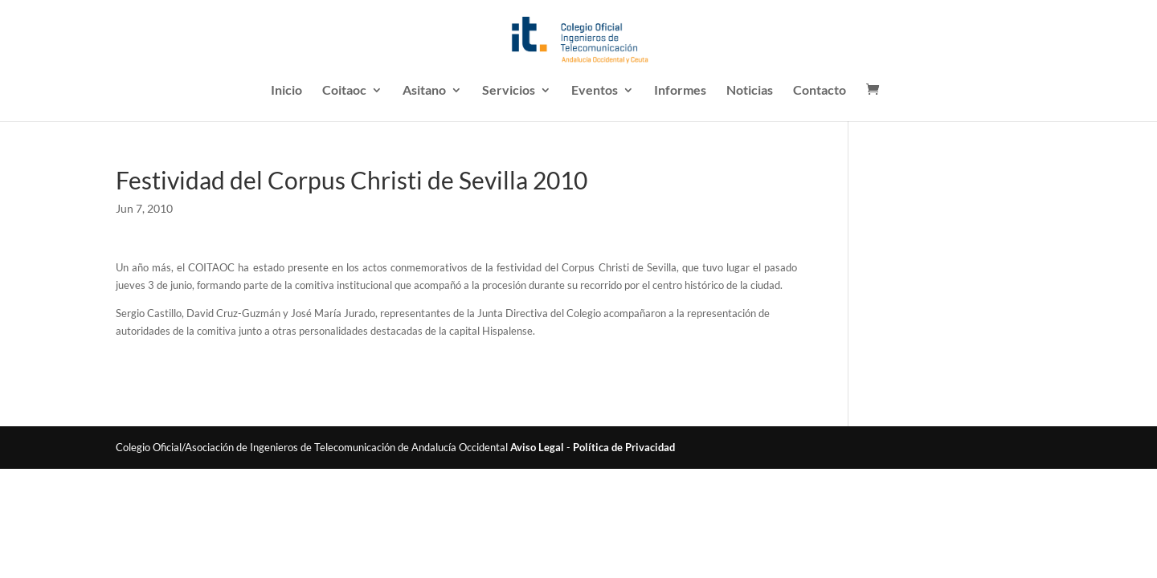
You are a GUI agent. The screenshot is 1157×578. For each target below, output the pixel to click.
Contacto (819, 90)
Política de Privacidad (624, 447)
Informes (680, 90)
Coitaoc (344, 90)
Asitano (424, 90)
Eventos (594, 90)
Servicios (508, 90)
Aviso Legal (537, 447)
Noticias (749, 90)
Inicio (286, 90)
